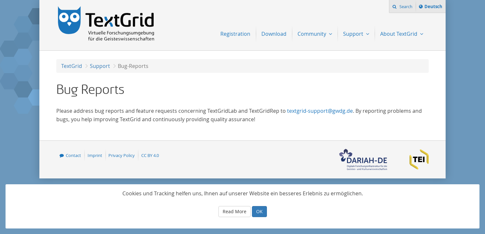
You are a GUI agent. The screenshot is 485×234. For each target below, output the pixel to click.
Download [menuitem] (273, 33)
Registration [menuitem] (235, 33)
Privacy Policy (121, 155)
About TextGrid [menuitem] (399, 33)
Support (100, 66)
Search (405, 6)
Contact (73, 155)
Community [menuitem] (312, 33)
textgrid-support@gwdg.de (320, 110)
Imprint (95, 155)
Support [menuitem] (354, 33)
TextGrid (71, 66)
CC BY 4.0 (150, 155)
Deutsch (433, 7)
